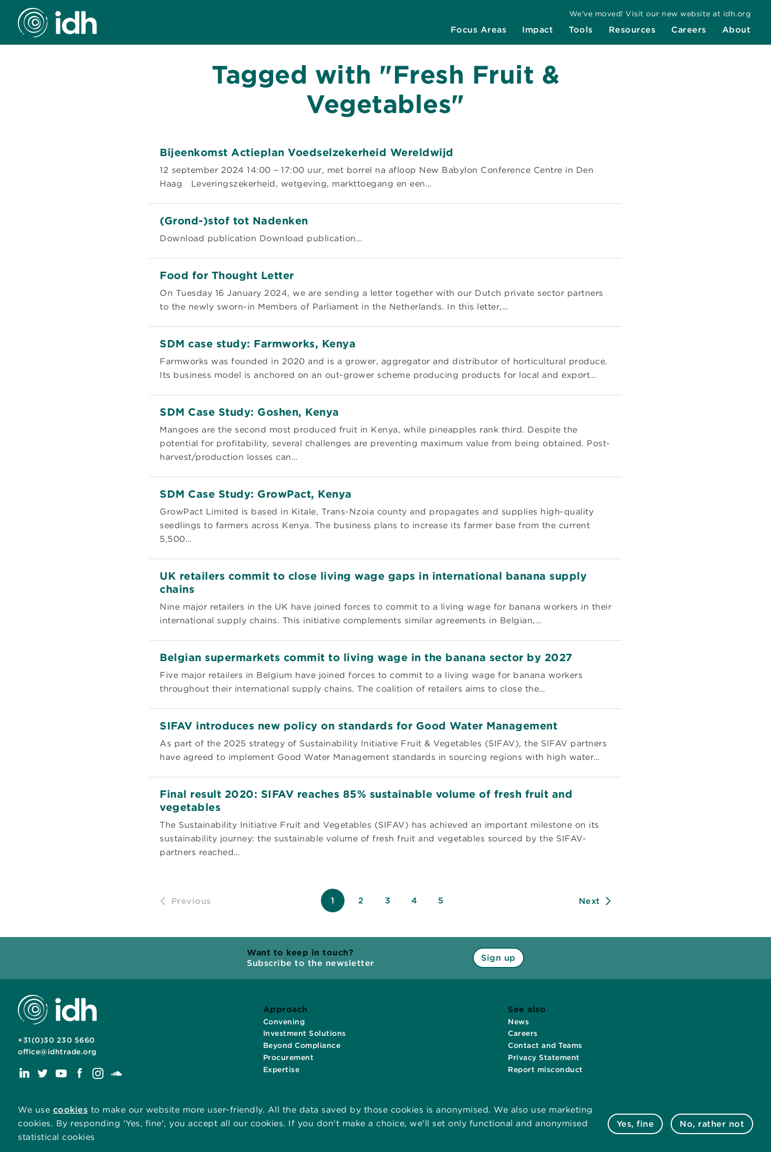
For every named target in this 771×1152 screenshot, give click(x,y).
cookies (70, 1110)
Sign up (498, 958)
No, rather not (712, 1124)
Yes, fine (635, 1124)
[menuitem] (478, 29)
